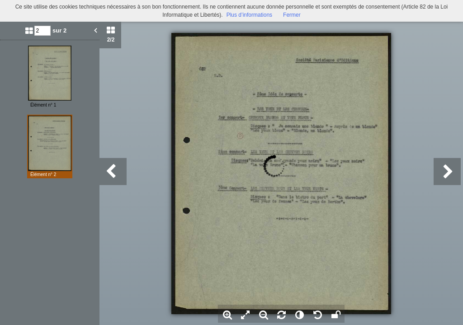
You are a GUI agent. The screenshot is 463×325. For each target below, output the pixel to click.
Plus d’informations (249, 15)
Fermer (292, 15)
